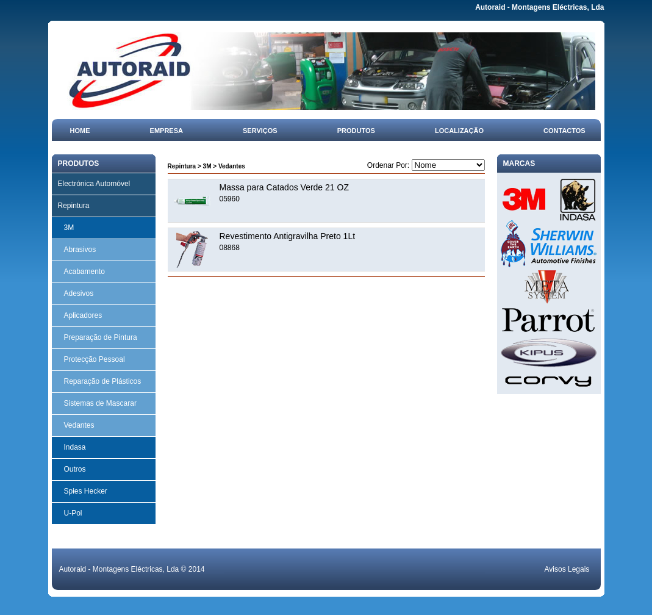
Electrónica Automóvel (94, 183)
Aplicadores (83, 315)
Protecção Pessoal (94, 359)
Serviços (260, 130)
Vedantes (79, 425)
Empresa (166, 130)
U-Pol (73, 513)
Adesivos (79, 293)
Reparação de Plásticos (103, 381)
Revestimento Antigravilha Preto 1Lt (288, 236)
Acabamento (84, 271)
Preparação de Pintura (100, 337)
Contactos (564, 130)
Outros (75, 469)
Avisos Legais (567, 569)
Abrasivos (80, 249)
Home (80, 130)
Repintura (74, 205)
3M (69, 227)
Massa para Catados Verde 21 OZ (284, 187)
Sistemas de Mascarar (100, 403)
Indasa (75, 447)
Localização (459, 130)
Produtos (356, 130)
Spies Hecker (85, 491)
